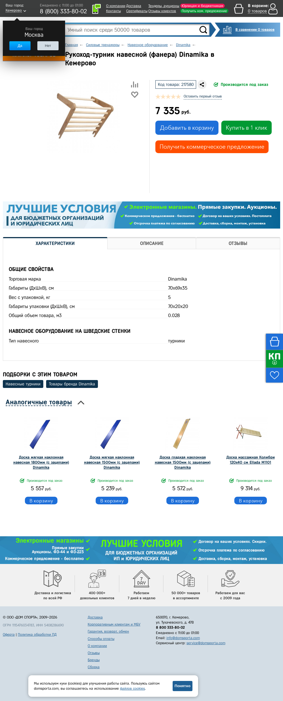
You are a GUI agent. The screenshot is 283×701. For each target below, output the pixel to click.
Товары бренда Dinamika (72, 384)
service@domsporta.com (205, 643)
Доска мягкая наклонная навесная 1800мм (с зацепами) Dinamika (41, 462)
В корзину (41, 500)
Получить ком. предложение (204, 11)
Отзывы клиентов (162, 11)
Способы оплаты (101, 639)
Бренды (94, 660)
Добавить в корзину (187, 127)
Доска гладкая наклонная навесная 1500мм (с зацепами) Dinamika (183, 462)
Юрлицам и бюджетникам (202, 6)
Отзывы (94, 653)
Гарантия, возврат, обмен (108, 631)
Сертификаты (136, 11)
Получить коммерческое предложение (212, 146)
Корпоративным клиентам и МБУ (114, 624)
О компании (115, 6)
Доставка (133, 6)
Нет (48, 46)
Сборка (94, 667)
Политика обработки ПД (37, 634)
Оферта (9, 634)
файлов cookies (132, 688)
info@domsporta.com (183, 638)
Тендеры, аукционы (163, 6)
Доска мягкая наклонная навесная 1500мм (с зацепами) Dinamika (112, 462)
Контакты (113, 11)
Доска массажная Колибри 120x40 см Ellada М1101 (250, 460)
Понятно (182, 686)
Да (20, 46)
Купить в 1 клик (246, 127)
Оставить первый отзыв (203, 96)
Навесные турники (23, 384)
